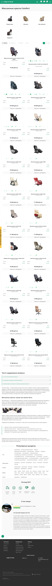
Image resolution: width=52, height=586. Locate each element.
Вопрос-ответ (30, 545)
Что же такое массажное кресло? (10, 376)
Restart (21, 474)
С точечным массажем (33, 458)
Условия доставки (19, 547)
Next (26, 534)
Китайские (30, 466)
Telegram (46, 581)
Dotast (27, 471)
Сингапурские (42, 466)
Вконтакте (37, 581)
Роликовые (43, 451)
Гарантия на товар (20, 548)
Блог (29, 543)
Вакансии (6, 547)
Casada (19, 471)
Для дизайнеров (19, 550)
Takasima (38, 474)
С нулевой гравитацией (30, 456)
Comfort (23, 64)
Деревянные (17, 477)
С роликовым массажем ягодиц (21, 458)
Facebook (40, 581)
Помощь (17, 543)
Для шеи (16, 464)
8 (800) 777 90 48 (8, 2)
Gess (47, 471)
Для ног (34, 462)
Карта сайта (18, 552)
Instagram (43, 581)
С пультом (45, 456)
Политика (6, 548)
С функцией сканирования (20, 459)
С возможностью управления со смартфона (23, 454)
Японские (30, 468)
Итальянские (24, 466)
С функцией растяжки (44, 458)
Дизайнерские (24, 477)
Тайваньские (17, 468)
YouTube (49, 581)
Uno (41, 474)
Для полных (45, 462)
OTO (43, 472)
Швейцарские (24, 468)
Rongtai (29, 474)
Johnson (22, 472)
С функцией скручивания (32, 459)
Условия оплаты (19, 545)
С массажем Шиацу (38, 454)
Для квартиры (42, 24)
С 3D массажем (17, 453)
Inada (15, 472)
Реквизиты (6, 550)
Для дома (26, 24)
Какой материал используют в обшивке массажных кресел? (16, 383)
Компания (6, 541)
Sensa (33, 474)
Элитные (46, 459)
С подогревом (39, 456)
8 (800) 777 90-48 (10, 558)
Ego (31, 471)
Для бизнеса (17, 462)
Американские (17, 466)
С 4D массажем (25, 453)
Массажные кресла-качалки (20, 451)
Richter (25, 474)
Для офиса (39, 462)
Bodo (15, 471)
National (35, 472)
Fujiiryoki (39, 471)
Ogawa (40, 472)
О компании (6, 543)
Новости (5, 545)
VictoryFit (45, 474)
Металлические (30, 451)
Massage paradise (29, 472)
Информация (19, 541)
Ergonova (35, 471)
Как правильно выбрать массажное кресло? (12, 380)
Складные (40, 459)
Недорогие (9, 37)
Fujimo (43, 471)
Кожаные (36, 449)
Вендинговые (10, 24)
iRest (19, 472)
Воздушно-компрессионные (27, 449)
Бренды (29, 547)
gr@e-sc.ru (24, 558)
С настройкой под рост (19, 456)
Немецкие (36, 466)
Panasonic (16, 474)
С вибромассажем (34, 453)
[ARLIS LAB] (8, 579)
